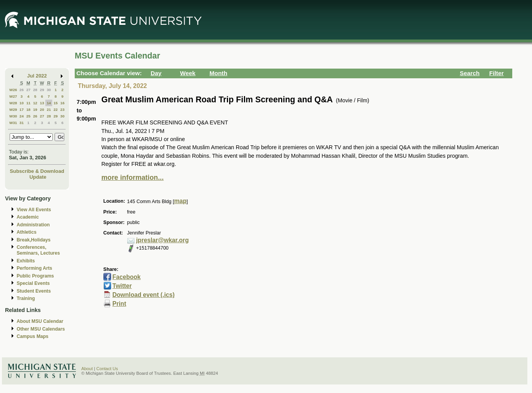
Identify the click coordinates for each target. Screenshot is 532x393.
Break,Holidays (34, 240)
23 (62, 109)
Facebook (126, 277)
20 (42, 109)
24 (21, 116)
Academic (28, 217)
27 (28, 90)
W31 (13, 123)
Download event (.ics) (143, 294)
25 (28, 116)
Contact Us (107, 368)
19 (35, 109)
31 (21, 123)
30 (49, 90)
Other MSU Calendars (41, 329)
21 (49, 109)
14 (49, 103)
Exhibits (26, 261)
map (180, 201)
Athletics (26, 232)
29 (42, 90)
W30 (13, 116)
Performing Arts (34, 268)
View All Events (34, 209)
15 (55, 103)
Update (37, 177)
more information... (132, 177)
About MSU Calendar (40, 321)
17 (21, 109)
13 (42, 103)
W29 (13, 109)
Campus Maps (32, 336)
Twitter (122, 286)
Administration (33, 225)
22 (55, 109)
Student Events (34, 291)
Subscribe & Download (37, 171)
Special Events (33, 283)
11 (28, 103)
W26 (13, 90)
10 (21, 103)
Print (119, 303)
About (87, 368)
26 (21, 90)
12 (35, 103)
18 (28, 109)
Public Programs (35, 276)
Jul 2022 (37, 76)
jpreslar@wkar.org (162, 240)
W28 (13, 103)
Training (26, 298)
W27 (13, 96)
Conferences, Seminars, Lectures (38, 250)
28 (35, 90)
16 (62, 103)
